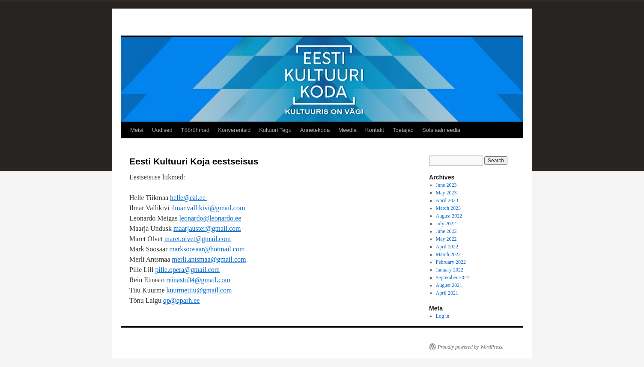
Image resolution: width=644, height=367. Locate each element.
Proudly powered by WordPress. (471, 347)
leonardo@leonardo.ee (210, 218)
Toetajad (403, 130)
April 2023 (447, 200)
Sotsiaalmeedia (441, 130)
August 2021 (449, 285)
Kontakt (374, 130)
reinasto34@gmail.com (198, 279)
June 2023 (446, 185)
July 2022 (446, 224)
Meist (136, 130)
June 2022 (446, 231)
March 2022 (448, 254)
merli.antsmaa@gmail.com (209, 259)
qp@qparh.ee (181, 300)
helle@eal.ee (188, 197)
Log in (443, 316)
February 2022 (451, 262)
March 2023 (448, 208)
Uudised (162, 130)
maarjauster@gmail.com (207, 228)
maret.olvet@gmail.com (197, 238)
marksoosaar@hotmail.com (206, 249)
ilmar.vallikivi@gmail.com (208, 208)
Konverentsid (234, 130)
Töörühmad (195, 130)
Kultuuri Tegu (275, 130)
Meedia (347, 130)
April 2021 (447, 293)
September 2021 (452, 277)
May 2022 (446, 239)
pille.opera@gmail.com (187, 269)
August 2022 (449, 216)
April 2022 (447, 247)
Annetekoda (315, 130)
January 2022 (449, 270)
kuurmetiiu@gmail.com (199, 290)
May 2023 (446, 193)
